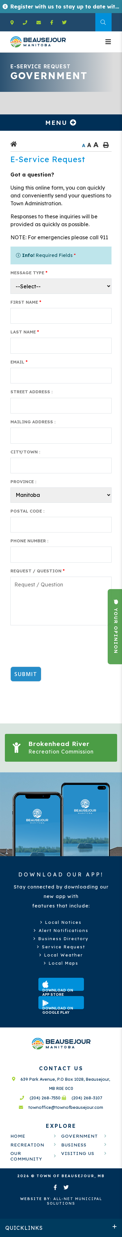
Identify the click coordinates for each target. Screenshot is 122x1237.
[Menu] (108, 41)
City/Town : (25, 451)
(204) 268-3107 (82, 1097)
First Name (25, 302)
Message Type (28, 272)
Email (19, 361)
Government (79, 1136)
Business (74, 1144)
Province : (23, 481)
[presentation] (59, 648)
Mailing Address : (33, 421)
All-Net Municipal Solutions (61, 1201)
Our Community (26, 1155)
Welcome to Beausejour (38, 41)
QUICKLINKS (24, 1228)
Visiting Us (77, 1153)
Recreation (27, 1144)
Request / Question (37, 570)
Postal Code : (27, 511)
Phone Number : (29, 540)
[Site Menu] (61, 122)
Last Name (24, 331)
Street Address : (31, 391)
